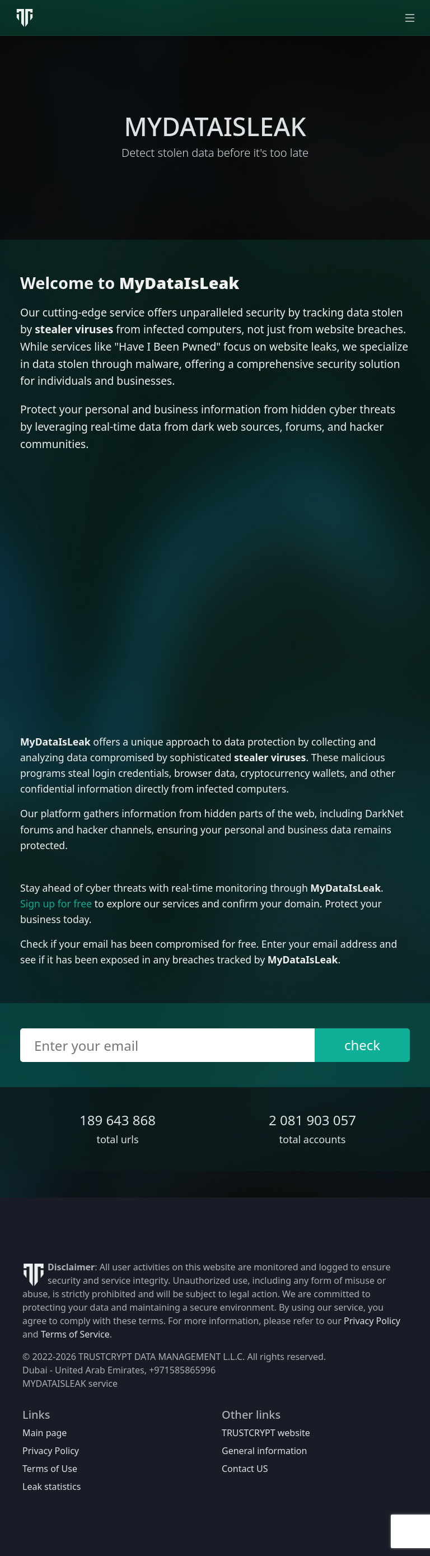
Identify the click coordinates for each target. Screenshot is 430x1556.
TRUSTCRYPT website (266, 1433)
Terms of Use (49, 1468)
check (362, 1045)
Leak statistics (51, 1486)
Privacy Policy (372, 1321)
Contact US (245, 1468)
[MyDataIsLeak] (24, 18)
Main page (44, 1433)
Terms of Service (75, 1334)
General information (264, 1451)
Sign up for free (56, 903)
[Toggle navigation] (410, 18)
